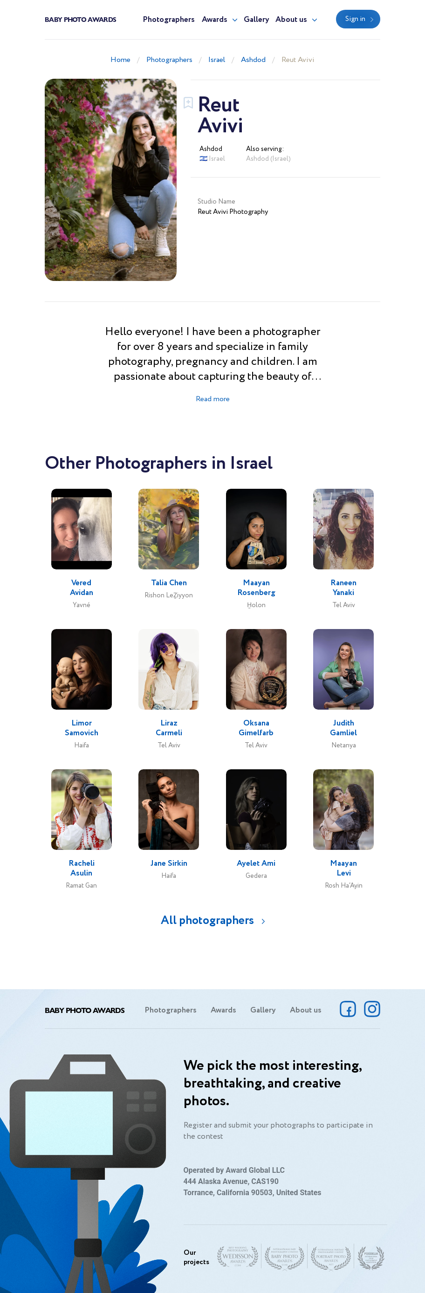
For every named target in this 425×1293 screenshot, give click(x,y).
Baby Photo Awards (80, 19)
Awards (214, 20)
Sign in (355, 19)
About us (291, 20)
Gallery (256, 20)
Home (120, 60)
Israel (216, 60)
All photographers (207, 920)
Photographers (169, 20)
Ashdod (253, 60)
